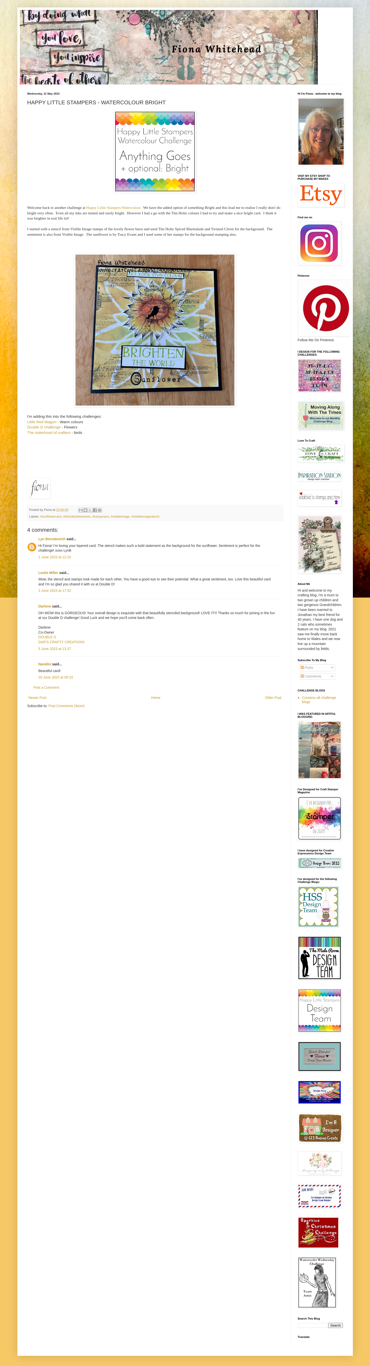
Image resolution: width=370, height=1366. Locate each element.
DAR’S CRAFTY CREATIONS (61, 642)
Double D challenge (44, 427)
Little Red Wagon (42, 422)
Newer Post (37, 698)
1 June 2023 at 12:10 (54, 557)
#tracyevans (100, 516)
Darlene (45, 606)
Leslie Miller (48, 573)
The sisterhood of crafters (49, 432)
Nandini (44, 664)
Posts (307, 668)
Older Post (273, 698)
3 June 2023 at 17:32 (54, 591)
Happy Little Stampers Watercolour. (114, 207)
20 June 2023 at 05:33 (55, 677)
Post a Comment (46, 687)
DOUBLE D (47, 637)
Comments (311, 676)
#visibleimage (120, 516)
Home (155, 698)
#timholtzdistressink (76, 516)
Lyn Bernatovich (52, 539)
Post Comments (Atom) (66, 706)
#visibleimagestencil (145, 516)
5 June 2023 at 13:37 (54, 649)
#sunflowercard (50, 516)
